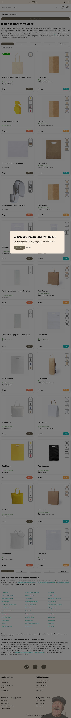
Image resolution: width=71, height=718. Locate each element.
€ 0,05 (4, 173)
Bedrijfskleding (5, 703)
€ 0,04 (40, 131)
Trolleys (4, 623)
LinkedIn (40, 706)
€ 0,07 (40, 173)
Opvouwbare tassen (7, 611)
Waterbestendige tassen (32, 623)
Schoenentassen (6, 617)
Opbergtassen (52, 608)
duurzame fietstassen (63, 582)
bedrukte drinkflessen (21, 652)
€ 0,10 (40, 258)
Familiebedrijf (4, 688)
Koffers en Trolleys (30, 605)
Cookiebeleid (40, 688)
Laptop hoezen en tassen (55, 605)
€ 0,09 (4, 258)
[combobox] (28, 7)
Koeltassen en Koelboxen (9, 605)
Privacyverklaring (41, 682)
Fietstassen (51, 598)
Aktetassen (28, 626)
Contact (3, 680)
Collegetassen (52, 595)
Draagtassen (28, 598)
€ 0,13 (40, 390)
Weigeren (28, 247)
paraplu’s (30, 652)
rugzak (55, 34)
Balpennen (4, 700)
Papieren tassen (29, 611)
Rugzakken (51, 614)
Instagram (40, 703)
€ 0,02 (40, 89)
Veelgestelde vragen (7, 685)
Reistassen (5, 614)
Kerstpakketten (5, 708)
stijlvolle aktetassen (37, 582)
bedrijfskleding (39, 652)
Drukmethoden (5, 690)
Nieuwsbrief (4, 682)
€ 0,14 (4, 477)
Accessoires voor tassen (32, 592)
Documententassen (7, 598)
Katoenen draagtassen (31, 601)
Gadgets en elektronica (7, 706)
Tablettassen (29, 620)
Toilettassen (51, 620)
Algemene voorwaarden (43, 680)
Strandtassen (5, 620)
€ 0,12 (40, 346)
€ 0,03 (4, 131)
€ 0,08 (4, 215)
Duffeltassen (51, 626)
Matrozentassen (29, 608)
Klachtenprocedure (41, 685)
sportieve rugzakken (49, 582)
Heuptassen (5, 601)
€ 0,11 (40, 302)
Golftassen (58, 598)
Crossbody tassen (7, 626)
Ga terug (5, 14)
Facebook (40, 700)
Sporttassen (51, 617)
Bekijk (29, 89)
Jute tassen (51, 623)
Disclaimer (39, 690)
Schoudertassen (29, 617)
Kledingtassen (52, 601)
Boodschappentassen (8, 595)
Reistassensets (29, 614)
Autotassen (51, 592)
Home (11, 14)
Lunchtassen (5, 608)
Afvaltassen (5, 592)
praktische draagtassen (24, 582)
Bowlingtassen (29, 595)
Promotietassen (52, 611)
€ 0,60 (4, 89)
